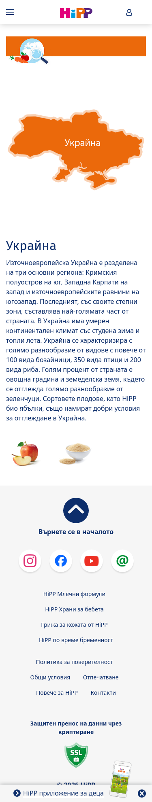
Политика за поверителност (74, 662)
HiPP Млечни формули (74, 594)
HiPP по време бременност (76, 640)
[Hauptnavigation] (12, 12)
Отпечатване (101, 677)
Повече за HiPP (57, 692)
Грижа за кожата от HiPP (74, 624)
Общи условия (50, 677)
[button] (129, 12)
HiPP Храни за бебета (74, 609)
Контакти (103, 692)
